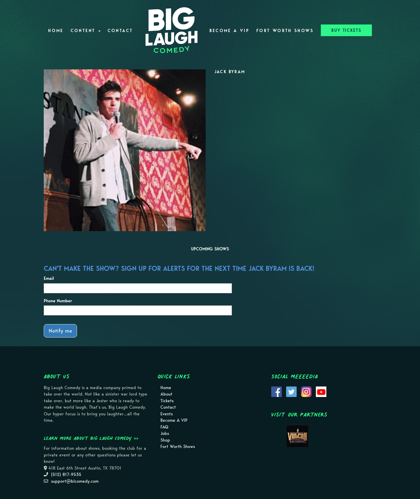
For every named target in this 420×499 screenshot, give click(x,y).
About (166, 394)
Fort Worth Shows (285, 30)
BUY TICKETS (346, 30)
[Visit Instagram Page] (306, 391)
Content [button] (86, 30)
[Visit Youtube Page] (321, 391)
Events (166, 414)
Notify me (60, 331)
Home (55, 30)
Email (49, 278)
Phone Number (58, 300)
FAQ (164, 427)
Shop (165, 440)
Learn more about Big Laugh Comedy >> (91, 438)
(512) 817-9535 (66, 474)
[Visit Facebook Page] (276, 391)
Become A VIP (229, 30)
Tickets (167, 400)
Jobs (164, 433)
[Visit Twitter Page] (291, 391)
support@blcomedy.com (75, 481)
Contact (120, 30)
